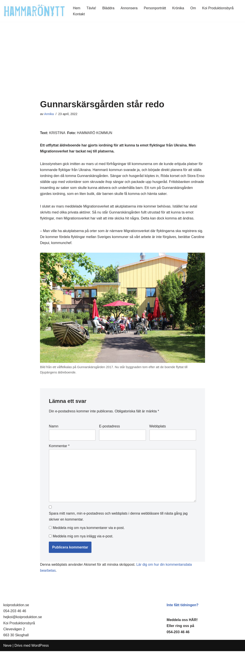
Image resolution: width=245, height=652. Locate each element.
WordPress (40, 646)
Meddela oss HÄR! (182, 621)
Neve (7, 646)
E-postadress (109, 427)
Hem (76, 8)
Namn (53, 427)
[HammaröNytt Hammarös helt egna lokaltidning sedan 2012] (34, 11)
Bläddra (108, 8)
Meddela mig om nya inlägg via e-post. (83, 537)
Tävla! (91, 8)
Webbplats (157, 427)
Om (194, 8)
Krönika (178, 8)
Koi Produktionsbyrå (218, 8)
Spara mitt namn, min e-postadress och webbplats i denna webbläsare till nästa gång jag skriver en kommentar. (118, 517)
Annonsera (129, 8)
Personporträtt (155, 8)
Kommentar (59, 447)
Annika (49, 114)
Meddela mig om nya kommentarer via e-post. (89, 529)
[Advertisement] (122, 66)
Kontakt (79, 14)
